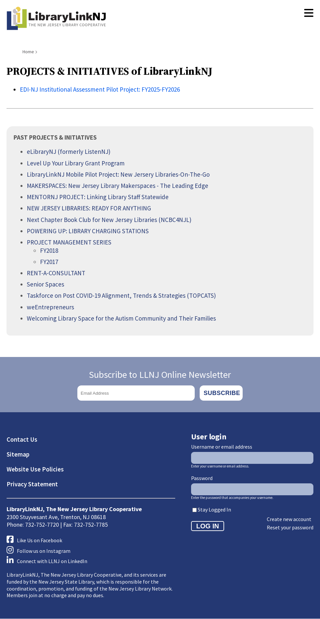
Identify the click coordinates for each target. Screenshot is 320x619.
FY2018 (49, 250)
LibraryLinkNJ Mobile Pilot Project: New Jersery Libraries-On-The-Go (118, 174)
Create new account (289, 519)
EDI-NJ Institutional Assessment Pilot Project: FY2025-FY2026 (100, 89)
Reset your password (290, 527)
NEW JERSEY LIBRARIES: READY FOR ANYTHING (89, 208)
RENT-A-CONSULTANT (56, 273)
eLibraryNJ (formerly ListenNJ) (68, 151)
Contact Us (22, 439)
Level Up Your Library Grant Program (76, 163)
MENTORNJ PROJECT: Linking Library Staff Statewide (98, 197)
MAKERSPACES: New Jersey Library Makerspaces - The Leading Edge (117, 186)
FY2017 (49, 262)
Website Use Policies (35, 469)
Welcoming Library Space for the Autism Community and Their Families (121, 318)
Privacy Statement (32, 484)
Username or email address (221, 446)
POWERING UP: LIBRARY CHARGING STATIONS (88, 231)
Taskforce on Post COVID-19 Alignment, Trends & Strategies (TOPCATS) (121, 295)
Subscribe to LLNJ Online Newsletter (160, 374)
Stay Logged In (214, 509)
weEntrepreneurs (50, 307)
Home (28, 52)
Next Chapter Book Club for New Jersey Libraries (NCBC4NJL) (109, 220)
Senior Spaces (45, 284)
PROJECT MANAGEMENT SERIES (69, 242)
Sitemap (18, 454)
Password (202, 478)
